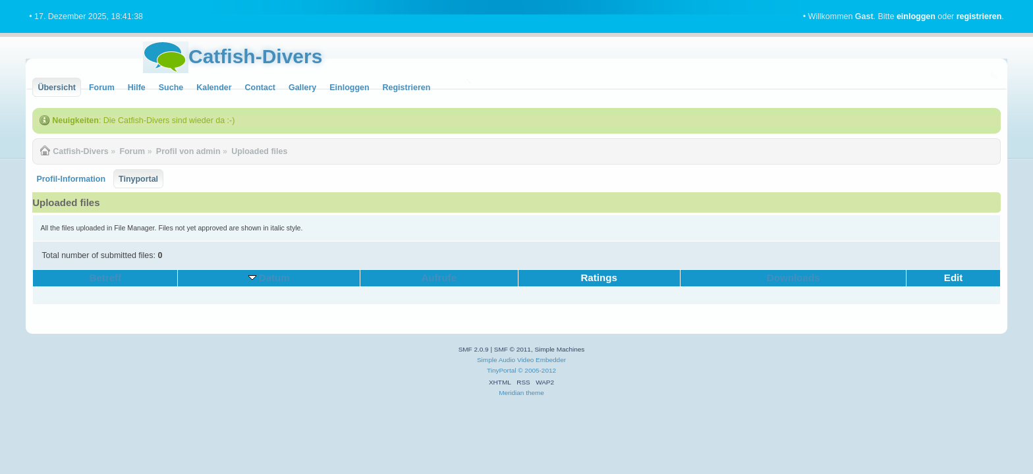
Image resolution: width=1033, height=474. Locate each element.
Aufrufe (439, 277)
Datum (274, 277)
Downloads (793, 277)
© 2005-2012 (537, 370)
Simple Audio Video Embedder (521, 359)
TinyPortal (501, 370)
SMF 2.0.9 (474, 349)
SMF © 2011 (512, 349)
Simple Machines (559, 349)
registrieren (979, 16)
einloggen (916, 16)
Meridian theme (521, 392)
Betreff (106, 277)
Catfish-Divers (255, 56)
